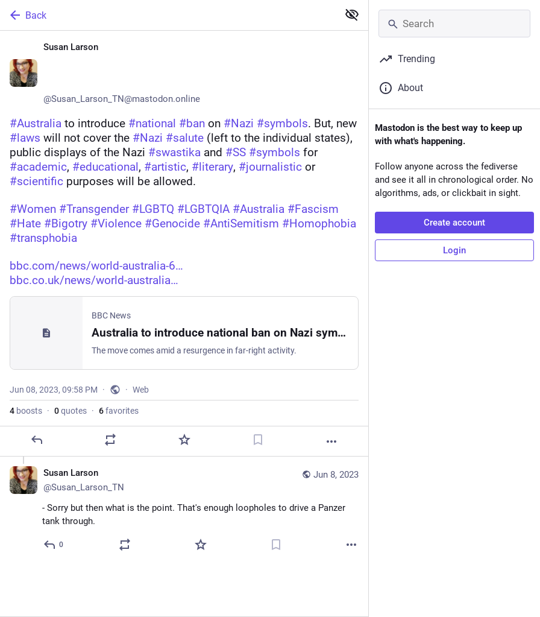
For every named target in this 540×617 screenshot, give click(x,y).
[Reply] (37, 439)
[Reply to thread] (54, 544)
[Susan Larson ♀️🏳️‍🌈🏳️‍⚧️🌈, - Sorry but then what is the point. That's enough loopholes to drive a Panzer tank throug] (184, 511)
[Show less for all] (352, 14)
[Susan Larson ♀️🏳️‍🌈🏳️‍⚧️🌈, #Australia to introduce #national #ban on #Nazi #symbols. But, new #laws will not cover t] (184, 244)
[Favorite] (184, 439)
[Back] (168, 15)
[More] (331, 441)
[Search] (454, 23)
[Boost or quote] (110, 439)
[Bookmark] (258, 439)
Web (141, 389)
